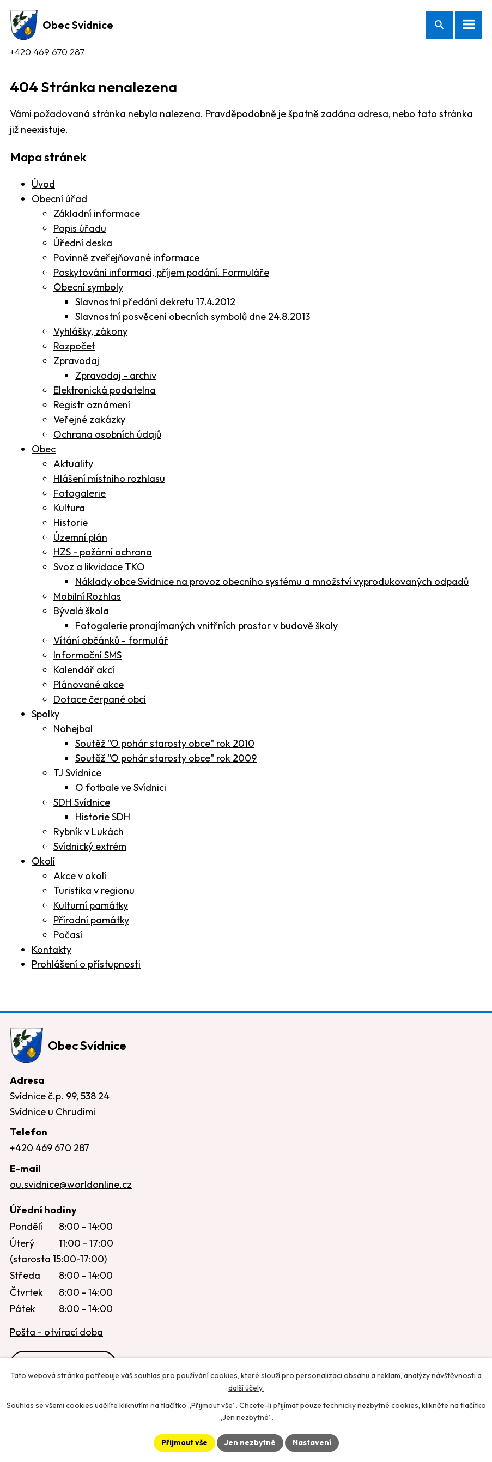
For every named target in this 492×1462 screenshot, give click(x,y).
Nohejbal (73, 728)
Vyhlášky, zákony (90, 331)
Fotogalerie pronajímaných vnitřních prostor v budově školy (206, 625)
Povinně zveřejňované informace (126, 257)
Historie (70, 522)
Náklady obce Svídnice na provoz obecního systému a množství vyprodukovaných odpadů (272, 581)
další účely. (246, 1388)
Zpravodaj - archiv (115, 375)
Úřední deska (82, 243)
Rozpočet (74, 346)
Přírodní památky (91, 920)
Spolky (45, 714)
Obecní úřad (59, 198)
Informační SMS (87, 655)
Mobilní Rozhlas (87, 596)
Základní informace (96, 213)
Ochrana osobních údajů (107, 434)
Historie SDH (102, 817)
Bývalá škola (81, 611)
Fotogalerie (79, 493)
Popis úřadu (79, 228)
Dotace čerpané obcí (99, 699)
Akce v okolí (79, 875)
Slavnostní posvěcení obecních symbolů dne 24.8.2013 (192, 316)
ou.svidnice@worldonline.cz (71, 1184)
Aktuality (73, 463)
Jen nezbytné (250, 1442)
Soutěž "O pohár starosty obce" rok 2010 (164, 743)
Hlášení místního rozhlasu (109, 478)
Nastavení (312, 1442)
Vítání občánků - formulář (110, 640)
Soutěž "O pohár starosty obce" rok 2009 (166, 758)
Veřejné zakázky (89, 419)
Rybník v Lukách (88, 831)
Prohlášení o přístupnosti (86, 964)
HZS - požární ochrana (102, 552)
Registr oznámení (91, 404)
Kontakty (51, 949)
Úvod (43, 184)
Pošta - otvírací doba (56, 1332)
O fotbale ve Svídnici (120, 787)
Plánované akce (88, 684)
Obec (44, 449)
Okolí (43, 861)
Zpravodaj (76, 360)
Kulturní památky (90, 905)
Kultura (69, 508)
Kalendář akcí (83, 669)
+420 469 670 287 (47, 51)
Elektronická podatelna (104, 390)
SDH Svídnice (81, 802)
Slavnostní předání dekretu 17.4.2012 (155, 301)
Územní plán (80, 537)
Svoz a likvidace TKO (99, 566)
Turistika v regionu (94, 890)
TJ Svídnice (77, 772)
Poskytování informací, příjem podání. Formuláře (161, 272)
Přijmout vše (184, 1442)
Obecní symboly (88, 287)
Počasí (67, 934)
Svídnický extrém (89, 846)
